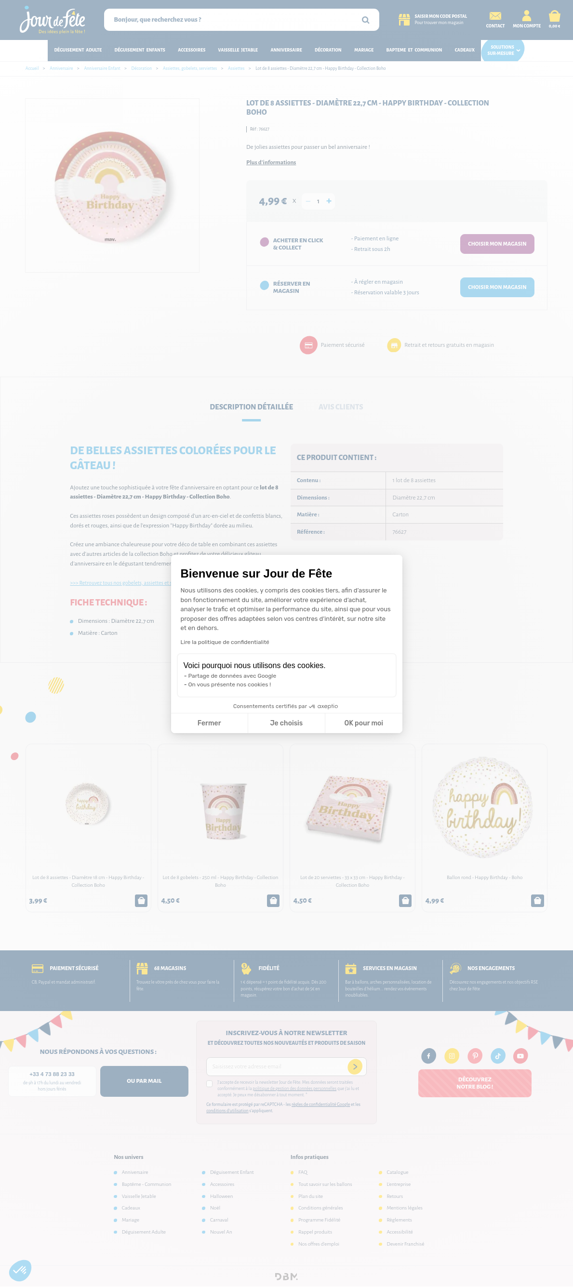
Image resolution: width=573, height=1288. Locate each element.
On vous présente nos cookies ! (229, 684)
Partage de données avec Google (232, 675)
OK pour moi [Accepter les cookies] (363, 723)
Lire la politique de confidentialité (225, 642)
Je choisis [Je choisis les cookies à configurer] (286, 723)
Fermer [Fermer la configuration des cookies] (209, 723)
